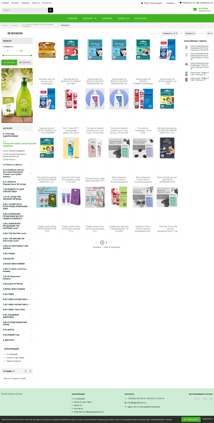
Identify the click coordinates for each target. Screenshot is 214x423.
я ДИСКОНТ (8, 340)
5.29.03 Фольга (9, 159)
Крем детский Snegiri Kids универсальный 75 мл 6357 (71, 179)
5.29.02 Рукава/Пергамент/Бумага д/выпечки (14, 155)
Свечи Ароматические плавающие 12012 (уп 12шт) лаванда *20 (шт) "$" (199, 66)
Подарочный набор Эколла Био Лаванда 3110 (71, 228)
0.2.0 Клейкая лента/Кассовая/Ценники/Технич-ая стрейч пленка (13, 173)
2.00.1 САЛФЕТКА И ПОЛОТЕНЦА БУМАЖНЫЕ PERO (15, 206)
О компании (11, 354)
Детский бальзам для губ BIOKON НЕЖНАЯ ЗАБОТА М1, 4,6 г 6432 (167, 131)
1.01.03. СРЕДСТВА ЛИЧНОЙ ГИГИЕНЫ (12, 197)
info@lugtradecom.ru (136, 402)
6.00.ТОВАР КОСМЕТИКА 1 (15, 299)
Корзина (25, 3)
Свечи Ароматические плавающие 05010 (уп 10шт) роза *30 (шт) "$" (199, 48)
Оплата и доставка (15, 357)
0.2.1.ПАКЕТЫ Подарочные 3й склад (14, 182)
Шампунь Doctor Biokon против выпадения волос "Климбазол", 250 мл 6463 (143, 231)
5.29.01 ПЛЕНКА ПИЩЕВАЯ (14, 151)
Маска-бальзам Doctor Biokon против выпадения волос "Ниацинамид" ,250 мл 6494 (143, 182)
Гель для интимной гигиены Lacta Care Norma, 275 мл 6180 (119, 130)
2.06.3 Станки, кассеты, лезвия (15, 270)
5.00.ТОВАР (8, 294)
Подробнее (207, 419)
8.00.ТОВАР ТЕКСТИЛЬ (14, 309)
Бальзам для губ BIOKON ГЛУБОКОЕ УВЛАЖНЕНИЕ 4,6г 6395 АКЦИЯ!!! (119, 82)
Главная (5, 3)
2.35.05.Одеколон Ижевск (11, 277)
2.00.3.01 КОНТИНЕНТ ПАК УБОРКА (15, 247)
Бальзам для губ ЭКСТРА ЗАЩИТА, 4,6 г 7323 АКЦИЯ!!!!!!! (47, 130)
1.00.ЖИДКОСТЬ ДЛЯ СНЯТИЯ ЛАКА (13, 190)
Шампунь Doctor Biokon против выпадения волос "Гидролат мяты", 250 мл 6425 (170, 229)
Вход (146, 3)
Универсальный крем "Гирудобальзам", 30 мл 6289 (119, 228)
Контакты (46, 3)
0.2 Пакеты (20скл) (12, 164)
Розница (171, 3)
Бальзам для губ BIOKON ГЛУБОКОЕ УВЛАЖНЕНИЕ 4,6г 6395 (95, 82)
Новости (36, 3)
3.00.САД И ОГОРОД (13, 283)
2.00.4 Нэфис (9, 253)
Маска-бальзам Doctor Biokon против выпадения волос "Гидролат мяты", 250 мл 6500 (119, 182)
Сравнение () (205, 2)
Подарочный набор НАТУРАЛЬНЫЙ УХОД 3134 (47, 228)
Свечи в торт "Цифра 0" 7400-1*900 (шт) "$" (199, 79)
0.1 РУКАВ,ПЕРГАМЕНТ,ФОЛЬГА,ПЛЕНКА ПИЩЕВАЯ (21, 143)
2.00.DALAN (8, 258)
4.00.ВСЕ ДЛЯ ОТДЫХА (14, 289)
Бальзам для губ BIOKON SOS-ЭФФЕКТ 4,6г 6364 (71, 81)
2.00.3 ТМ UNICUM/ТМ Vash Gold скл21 (13, 239)
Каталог (15, 3)
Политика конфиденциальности (88, 411)
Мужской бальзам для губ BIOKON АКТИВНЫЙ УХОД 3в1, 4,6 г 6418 (167, 180)
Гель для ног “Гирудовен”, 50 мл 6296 (143, 130)
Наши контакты (13, 361)
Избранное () (187, 2)
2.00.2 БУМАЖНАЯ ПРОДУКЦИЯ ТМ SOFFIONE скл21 (11, 225)
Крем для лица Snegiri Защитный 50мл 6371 (95, 179)
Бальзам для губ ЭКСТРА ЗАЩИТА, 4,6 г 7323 (167, 81)
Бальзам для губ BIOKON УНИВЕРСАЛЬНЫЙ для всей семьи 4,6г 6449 (143, 82)
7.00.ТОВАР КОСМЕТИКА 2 (15, 304)
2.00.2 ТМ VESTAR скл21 (14, 233)
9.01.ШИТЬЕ (8, 329)
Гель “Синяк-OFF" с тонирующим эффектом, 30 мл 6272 (71, 131)
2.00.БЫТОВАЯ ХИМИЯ (14, 263)
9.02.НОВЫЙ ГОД (11, 334)
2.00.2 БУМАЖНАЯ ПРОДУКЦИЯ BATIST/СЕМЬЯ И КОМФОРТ (13, 216)
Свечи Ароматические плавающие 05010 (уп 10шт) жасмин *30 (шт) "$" (199, 56)
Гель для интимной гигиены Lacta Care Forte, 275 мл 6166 (95, 130)
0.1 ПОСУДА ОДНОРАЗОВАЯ (10, 134)
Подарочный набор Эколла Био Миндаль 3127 (95, 228)
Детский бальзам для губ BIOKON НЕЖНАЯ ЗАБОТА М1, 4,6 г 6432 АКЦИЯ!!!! (46, 180)
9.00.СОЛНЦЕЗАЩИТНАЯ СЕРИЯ (15, 323)
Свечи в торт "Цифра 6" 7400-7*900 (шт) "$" (199, 73)
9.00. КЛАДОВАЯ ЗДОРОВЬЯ (11, 315)
